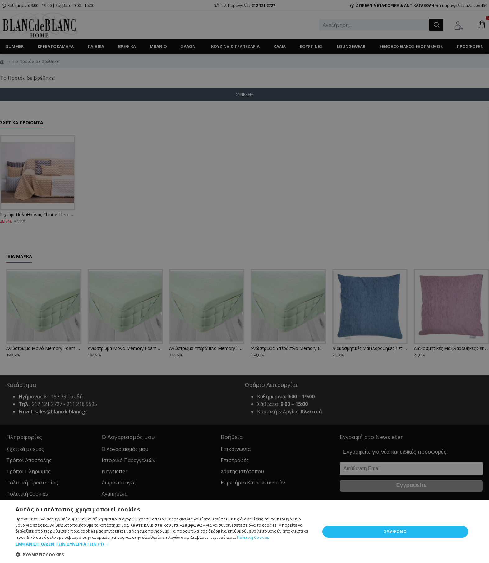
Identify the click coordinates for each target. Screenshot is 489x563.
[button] (163, 544)
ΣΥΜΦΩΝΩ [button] (395, 531)
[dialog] (244, 531)
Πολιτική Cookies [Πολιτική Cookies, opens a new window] (253, 537)
